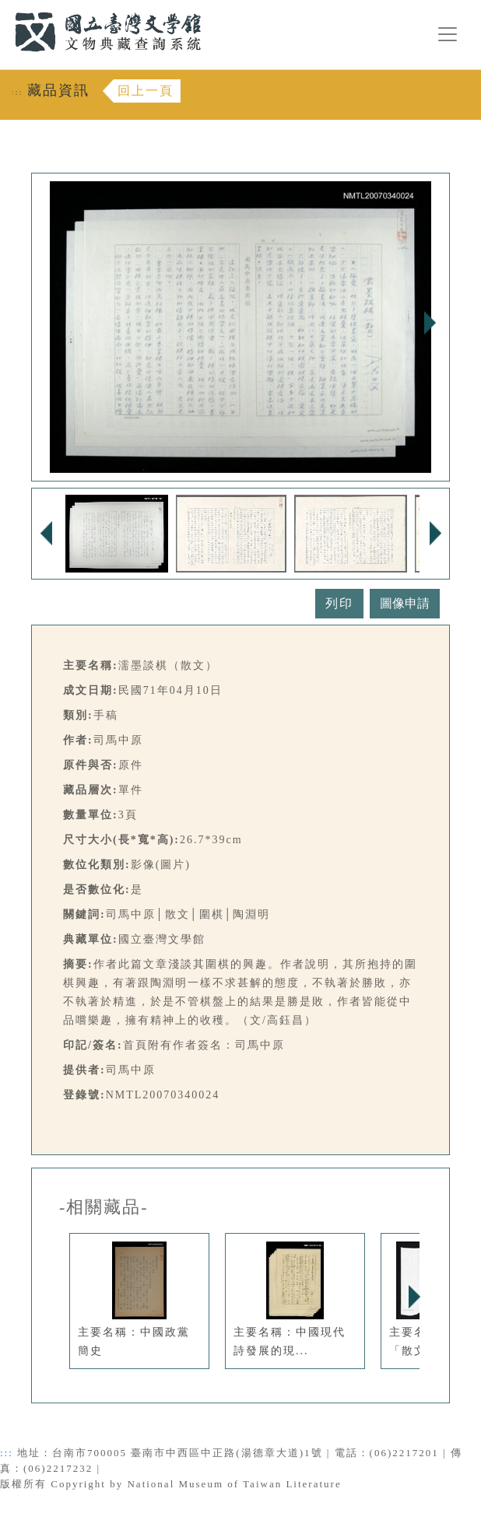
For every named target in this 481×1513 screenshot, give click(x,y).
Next (429, 322)
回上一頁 (146, 90)
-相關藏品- (104, 1207)
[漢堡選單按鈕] (448, 34)
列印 (339, 603)
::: (5, 9)
